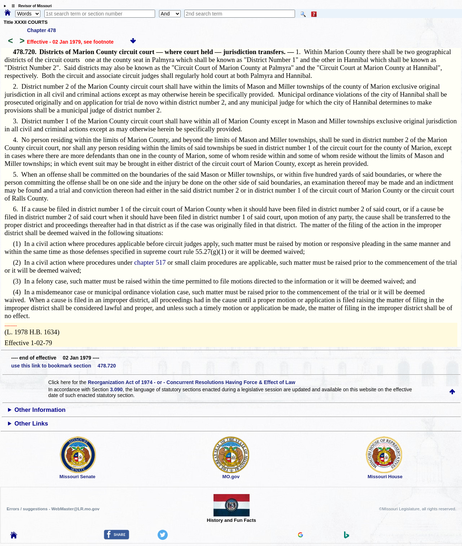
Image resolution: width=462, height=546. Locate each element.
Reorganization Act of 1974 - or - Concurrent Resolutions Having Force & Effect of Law (191, 382)
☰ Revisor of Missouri (30, 6)
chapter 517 (150, 262)
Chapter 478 (41, 30)
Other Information (40, 409)
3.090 (116, 389)
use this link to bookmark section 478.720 (63, 366)
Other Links (31, 423)
